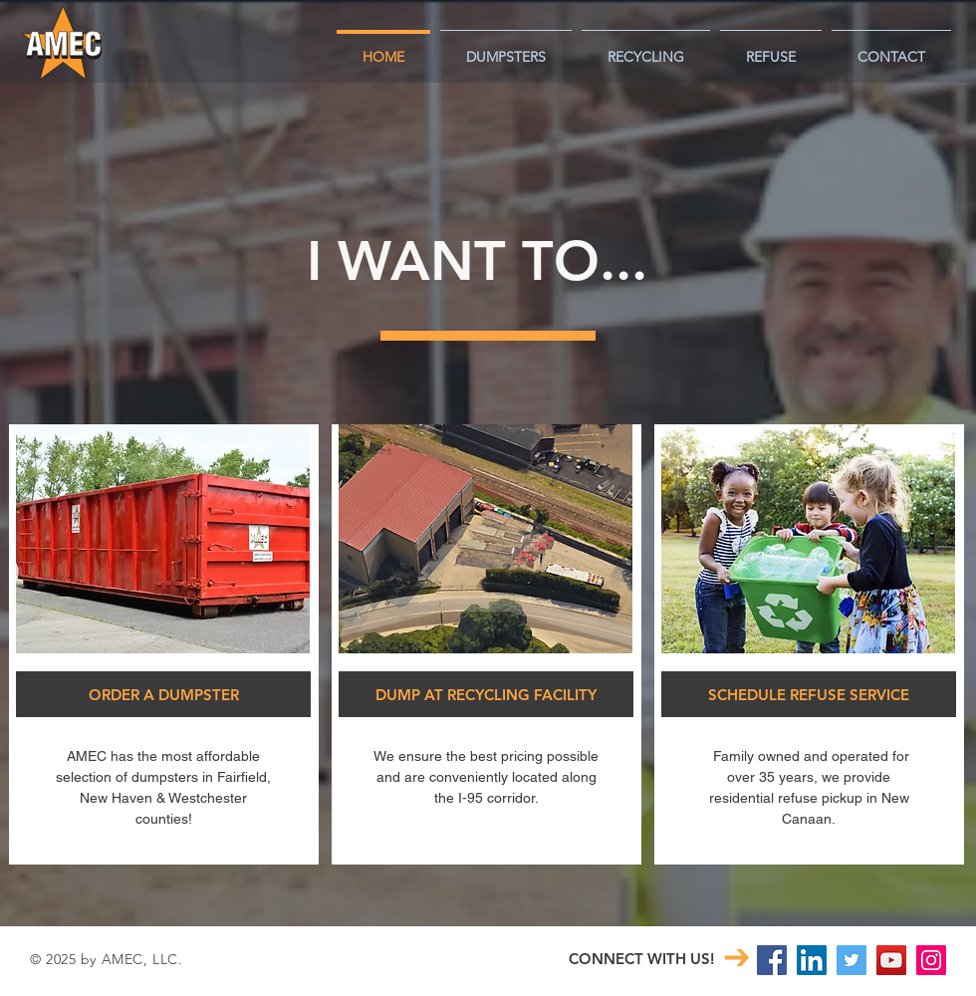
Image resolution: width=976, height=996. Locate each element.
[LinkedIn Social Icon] (812, 960)
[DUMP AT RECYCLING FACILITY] (486, 694)
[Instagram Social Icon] (931, 960)
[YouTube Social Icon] (891, 960)
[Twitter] (851, 960)
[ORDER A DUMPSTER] (163, 694)
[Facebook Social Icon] (772, 960)
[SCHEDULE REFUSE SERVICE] (808, 694)
